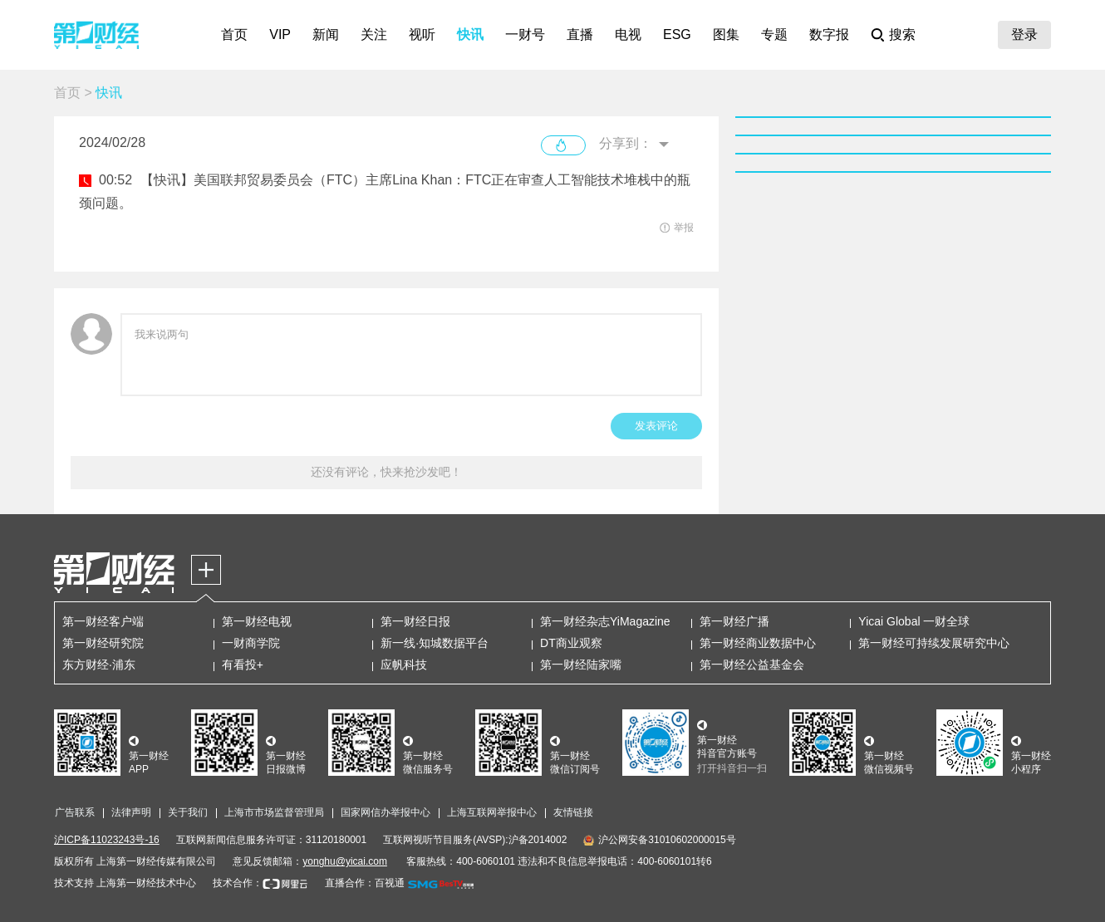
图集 (726, 34)
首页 (234, 34)
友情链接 (573, 812)
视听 (422, 34)
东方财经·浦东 (98, 664)
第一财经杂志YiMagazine (605, 621)
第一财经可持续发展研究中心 (933, 643)
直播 (580, 34)
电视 (628, 34)
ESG (677, 34)
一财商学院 (251, 643)
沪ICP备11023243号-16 (107, 840)
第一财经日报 (415, 621)
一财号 (525, 34)
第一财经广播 (734, 621)
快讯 (470, 34)
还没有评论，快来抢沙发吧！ (386, 471)
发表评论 (656, 425)
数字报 (829, 34)
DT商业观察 (571, 643)
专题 (774, 34)
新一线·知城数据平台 (435, 643)
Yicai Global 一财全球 (914, 621)
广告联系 (75, 812)
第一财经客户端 (103, 621)
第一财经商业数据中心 (758, 643)
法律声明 (131, 812)
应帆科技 (404, 664)
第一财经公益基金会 (752, 664)
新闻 (325, 34)
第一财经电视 (257, 621)
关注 (374, 34)
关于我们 (188, 812)
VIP (280, 34)
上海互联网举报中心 (492, 812)
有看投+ (242, 664)
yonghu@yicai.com (344, 861)
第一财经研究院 (103, 643)
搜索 (902, 34)
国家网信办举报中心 (385, 812)
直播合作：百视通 (365, 883)
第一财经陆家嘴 (580, 664)
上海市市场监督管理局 (274, 812)
